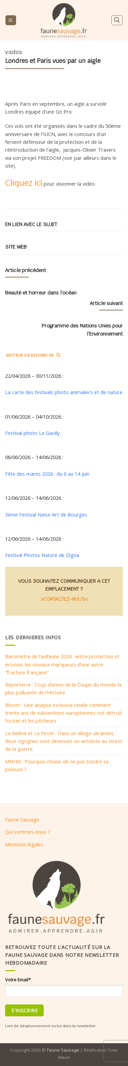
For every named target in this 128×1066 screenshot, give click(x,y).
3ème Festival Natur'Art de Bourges (46, 514)
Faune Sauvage (22, 819)
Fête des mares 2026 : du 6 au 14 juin (47, 473)
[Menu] (10, 20)
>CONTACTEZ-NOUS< (64, 599)
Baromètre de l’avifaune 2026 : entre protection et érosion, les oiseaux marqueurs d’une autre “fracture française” (62, 664)
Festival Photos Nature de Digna (42, 555)
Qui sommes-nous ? (27, 831)
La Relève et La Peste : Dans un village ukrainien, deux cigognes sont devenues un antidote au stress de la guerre (64, 741)
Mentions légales (24, 844)
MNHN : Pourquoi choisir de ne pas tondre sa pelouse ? (57, 765)
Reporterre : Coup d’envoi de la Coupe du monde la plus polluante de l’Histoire (63, 688)
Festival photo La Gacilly (32, 432)
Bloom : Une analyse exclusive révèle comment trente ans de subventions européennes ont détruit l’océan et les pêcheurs (63, 712)
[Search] (116, 20)
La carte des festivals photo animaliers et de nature (64, 392)
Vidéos (13, 52)
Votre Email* (18, 980)
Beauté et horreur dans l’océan (40, 292)
